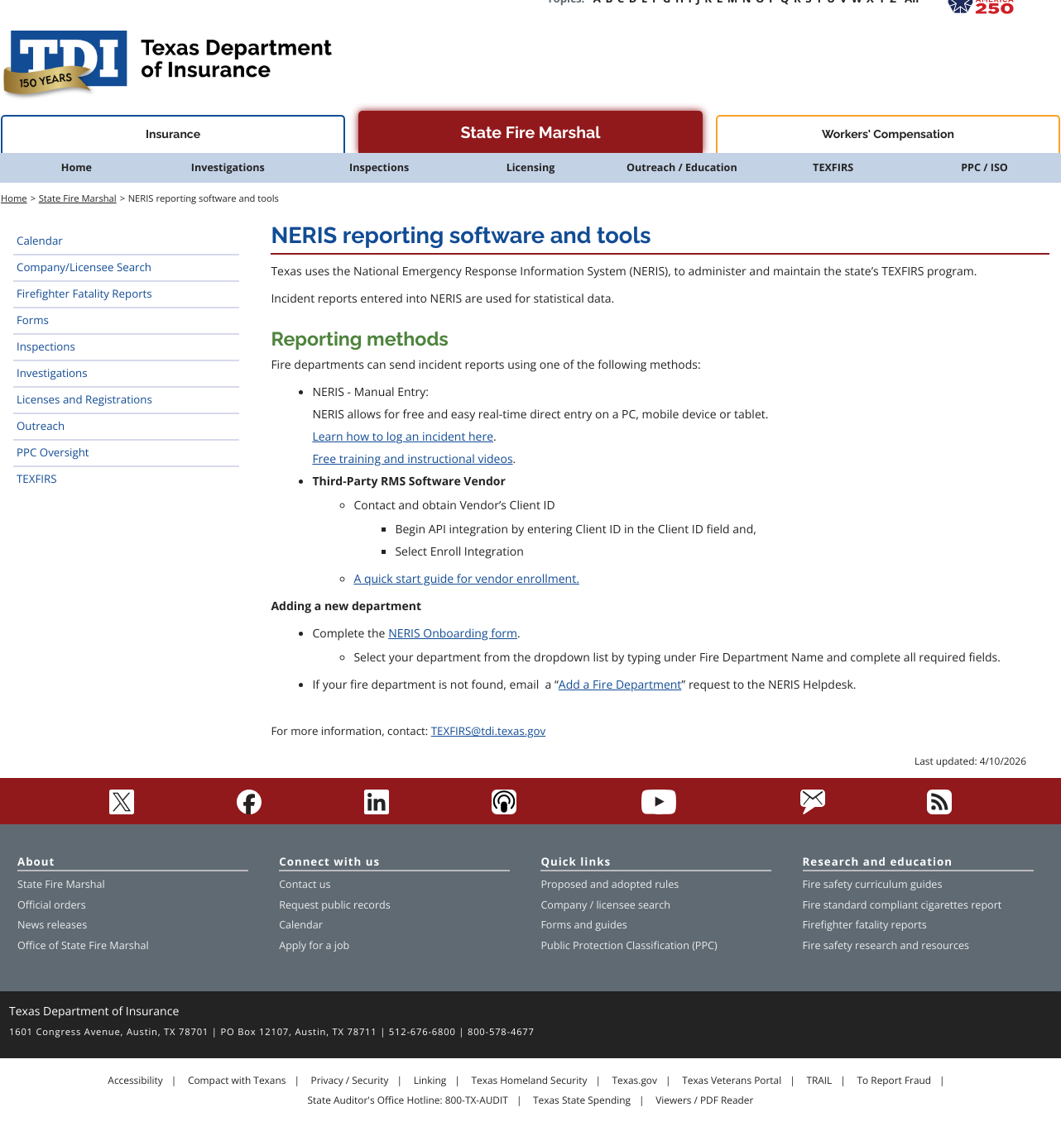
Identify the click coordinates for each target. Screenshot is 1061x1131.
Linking (430, 1080)
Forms (33, 320)
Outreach (41, 425)
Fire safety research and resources (886, 945)
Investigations (228, 167)
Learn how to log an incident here (402, 437)
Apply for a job (314, 945)
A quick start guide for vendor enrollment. (466, 579)
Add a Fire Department (620, 685)
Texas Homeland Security (529, 1080)
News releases (52, 925)
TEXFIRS (833, 167)
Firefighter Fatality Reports (84, 293)
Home (76, 167)
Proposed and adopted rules (609, 884)
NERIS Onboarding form (452, 634)
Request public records (335, 905)
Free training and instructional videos (412, 459)
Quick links (575, 863)
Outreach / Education (682, 167)
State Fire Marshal (530, 132)
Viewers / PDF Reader (704, 1100)
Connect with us (329, 863)
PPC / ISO (984, 167)
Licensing (530, 167)
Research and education (878, 863)
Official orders (51, 905)
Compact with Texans (237, 1080)
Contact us (304, 884)
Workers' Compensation (888, 134)
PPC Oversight (53, 452)
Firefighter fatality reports (865, 925)
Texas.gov (634, 1080)
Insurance (173, 134)
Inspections (379, 167)
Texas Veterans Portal (731, 1080)
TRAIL (819, 1080)
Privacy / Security (350, 1080)
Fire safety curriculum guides (873, 884)
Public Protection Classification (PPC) (628, 945)
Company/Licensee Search (84, 267)
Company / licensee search (605, 905)
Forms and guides (583, 925)
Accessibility (135, 1080)
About (36, 863)
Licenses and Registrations (84, 399)
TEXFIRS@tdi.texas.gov (488, 730)
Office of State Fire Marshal (83, 945)
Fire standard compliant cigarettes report (902, 905)
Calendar (40, 240)
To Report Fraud (894, 1080)
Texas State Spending (582, 1100)
